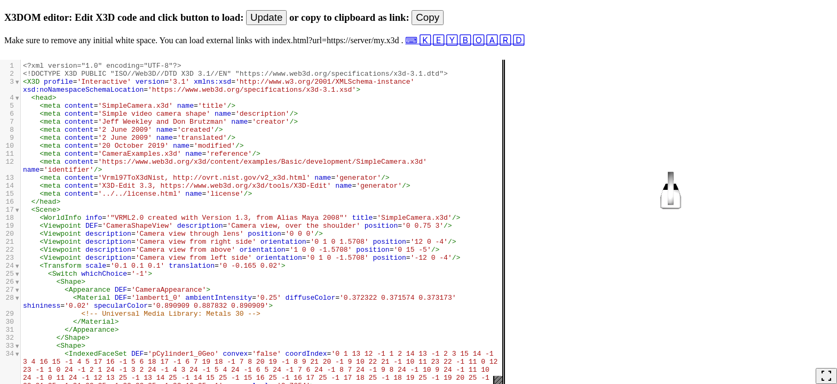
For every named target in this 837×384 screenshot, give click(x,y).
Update (266, 17)
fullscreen (826, 376)
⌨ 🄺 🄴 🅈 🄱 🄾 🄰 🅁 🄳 (464, 40)
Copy (427, 17)
